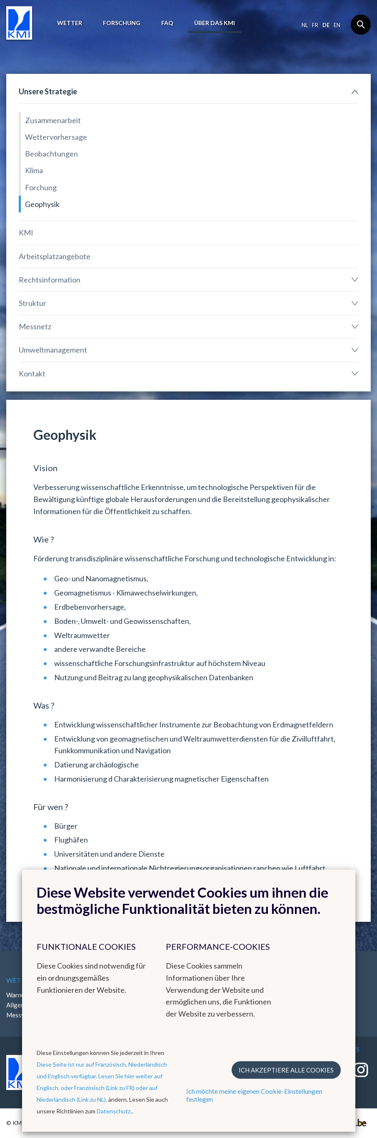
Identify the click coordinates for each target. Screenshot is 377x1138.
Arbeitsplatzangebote (54, 256)
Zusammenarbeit (53, 120)
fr (315, 25)
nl (305, 25)
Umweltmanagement (53, 349)
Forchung (41, 187)
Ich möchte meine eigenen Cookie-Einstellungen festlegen (254, 1095)
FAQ (167, 22)
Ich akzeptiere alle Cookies (286, 1070)
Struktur (32, 303)
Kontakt (32, 373)
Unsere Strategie (48, 91)
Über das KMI (214, 22)
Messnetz (35, 326)
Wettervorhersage (56, 136)
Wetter (69, 22)
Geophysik (42, 204)
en (337, 25)
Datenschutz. (114, 1111)
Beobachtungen (51, 153)
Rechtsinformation (49, 279)
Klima (34, 170)
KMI (26, 232)
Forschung (121, 22)
